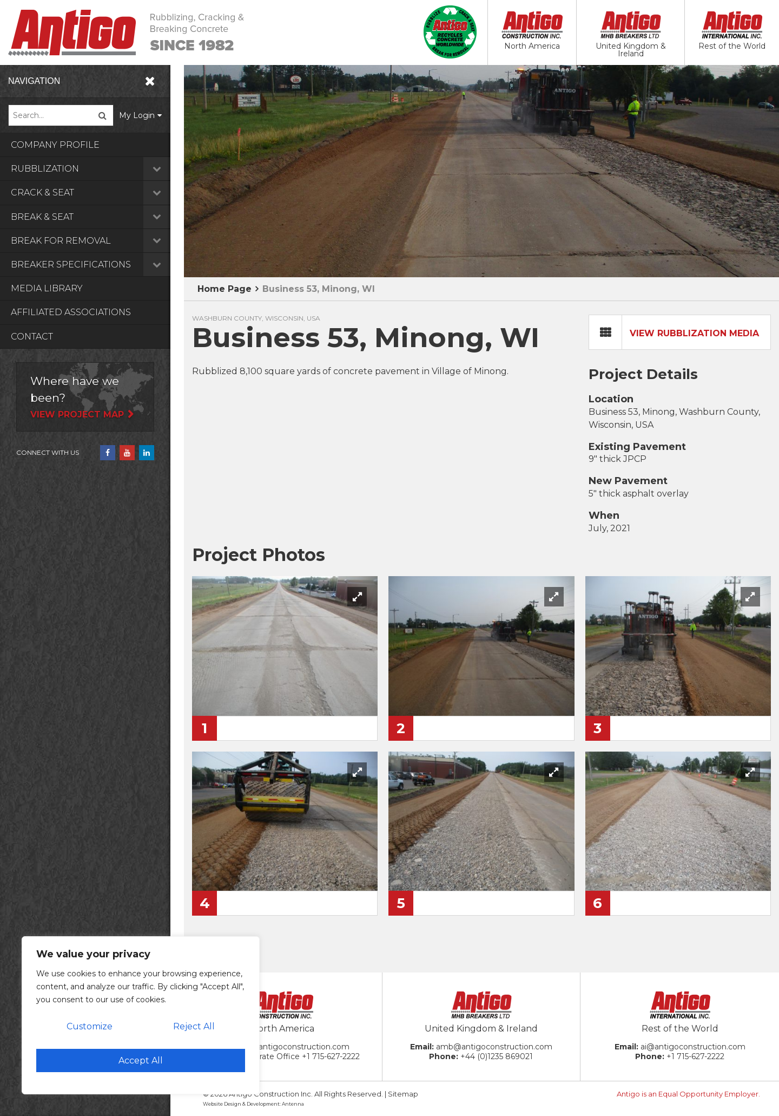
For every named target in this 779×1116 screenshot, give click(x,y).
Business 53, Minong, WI (318, 289)
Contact (32, 336)
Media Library (47, 288)
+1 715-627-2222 (331, 1056)
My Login (151, 115)
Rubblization (97, 168)
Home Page (224, 289)
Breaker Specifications (97, 264)
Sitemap (403, 1093)
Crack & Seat (97, 192)
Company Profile (55, 145)
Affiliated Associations (71, 312)
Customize (90, 1026)
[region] (141, 1015)
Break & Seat (97, 217)
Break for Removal (97, 240)
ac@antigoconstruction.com (295, 1047)
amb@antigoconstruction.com (494, 1047)
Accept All (140, 1060)
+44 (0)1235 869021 (496, 1056)
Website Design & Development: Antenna (253, 1104)
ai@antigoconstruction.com (693, 1047)
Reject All (194, 1026)
